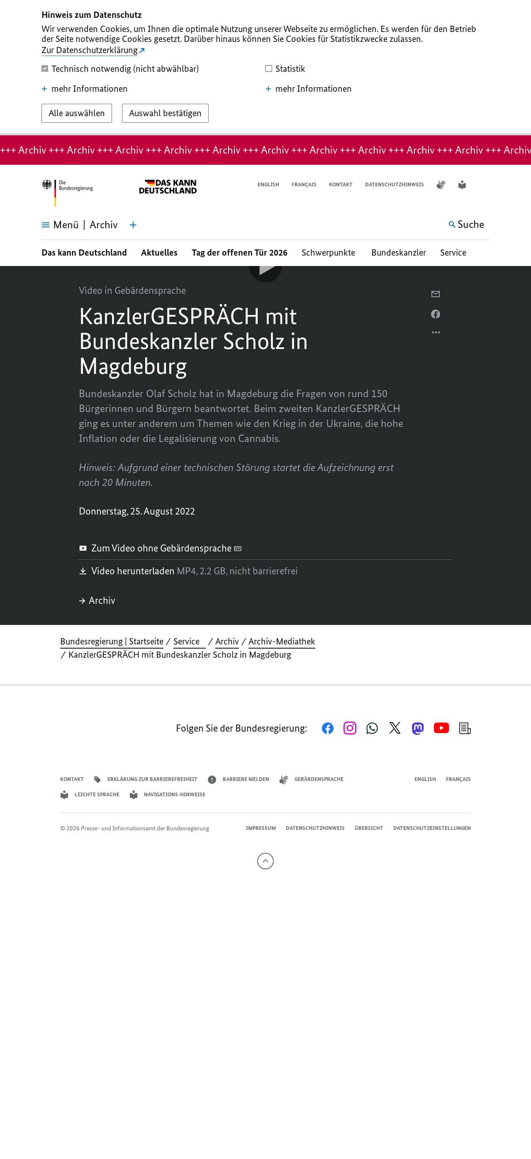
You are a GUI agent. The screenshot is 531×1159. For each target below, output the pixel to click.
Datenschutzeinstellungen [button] (432, 828)
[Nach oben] (265, 861)
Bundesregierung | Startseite (111, 641)
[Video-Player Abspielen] (265, 266)
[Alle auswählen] (76, 113)
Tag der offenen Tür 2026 (239, 252)
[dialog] (265, 67)
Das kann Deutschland (84, 252)
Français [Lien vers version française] (304, 184)
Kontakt (341, 184)
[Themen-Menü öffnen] (133, 224)
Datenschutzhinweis (394, 184)
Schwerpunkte (329, 252)
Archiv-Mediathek (281, 641)
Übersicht (369, 828)
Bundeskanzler (398, 252)
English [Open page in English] (268, 184)
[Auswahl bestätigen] (165, 113)
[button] (484, 185)
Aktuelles (159, 252)
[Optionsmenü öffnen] (436, 334)
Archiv (97, 600)
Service (456, 252)
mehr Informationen (84, 89)
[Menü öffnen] (51, 224)
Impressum (261, 828)
